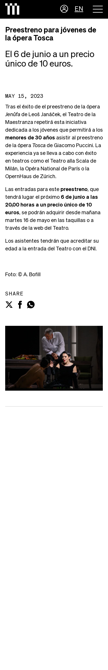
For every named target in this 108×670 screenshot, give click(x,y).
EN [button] (79, 9)
